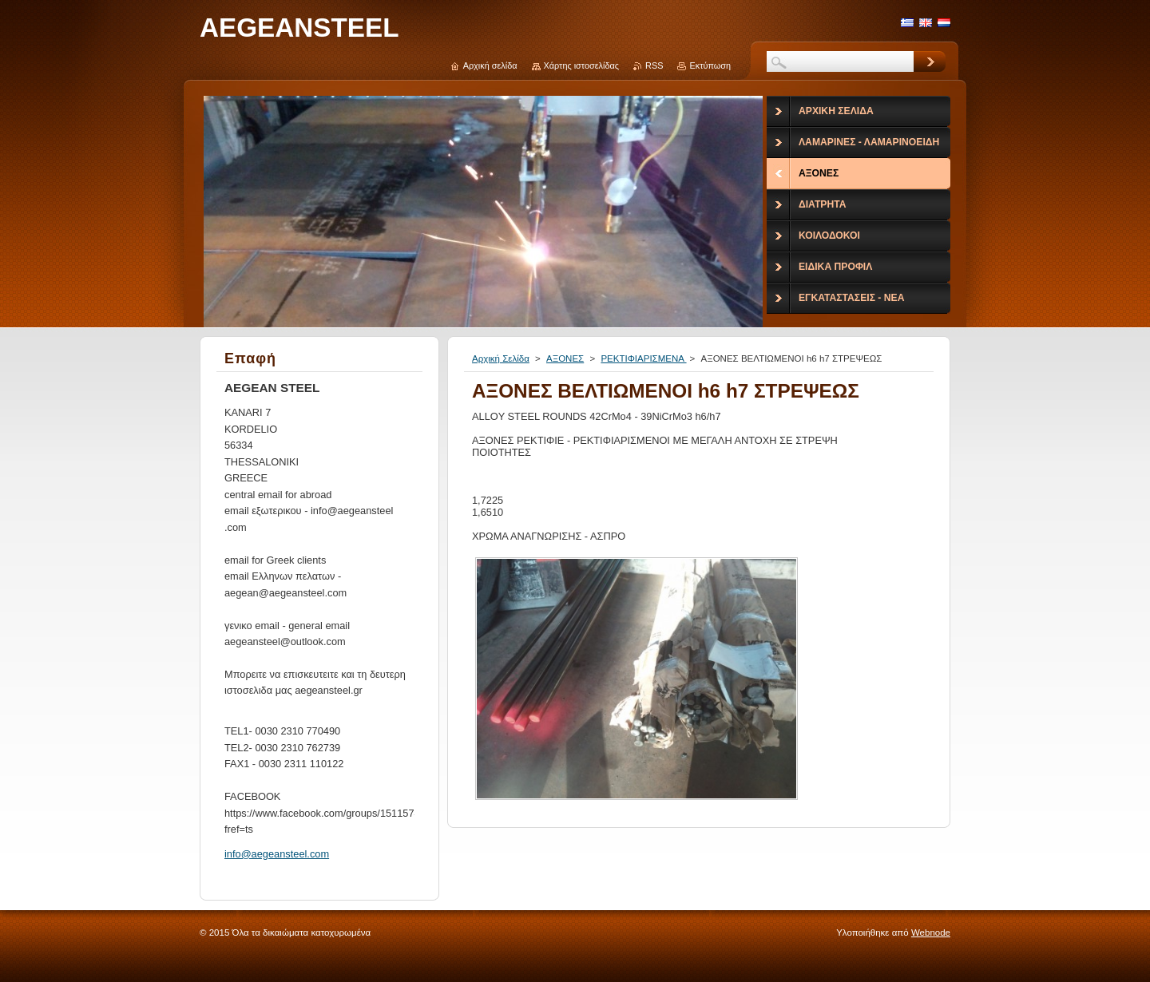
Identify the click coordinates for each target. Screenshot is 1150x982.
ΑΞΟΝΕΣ (565, 358)
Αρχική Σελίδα (500, 358)
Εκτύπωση (710, 65)
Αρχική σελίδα (490, 65)
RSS (654, 65)
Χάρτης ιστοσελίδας (582, 65)
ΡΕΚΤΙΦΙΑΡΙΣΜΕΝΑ (643, 358)
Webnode (930, 932)
